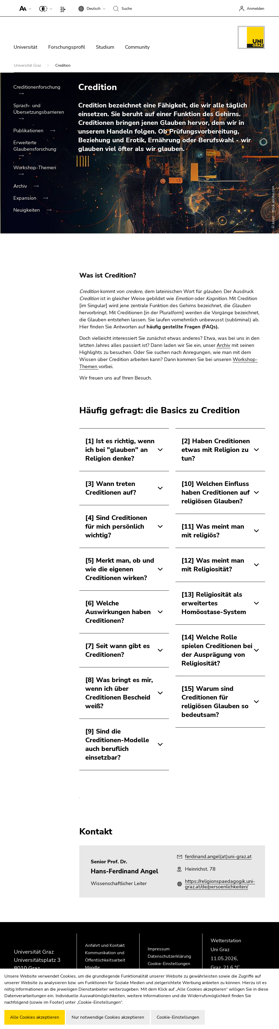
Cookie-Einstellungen (169, 964)
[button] (24, 8)
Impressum (159, 949)
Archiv (20, 186)
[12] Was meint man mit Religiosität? (212, 565)
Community (137, 47)
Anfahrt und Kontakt (105, 945)
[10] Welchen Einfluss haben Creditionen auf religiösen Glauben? (215, 492)
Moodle (92, 968)
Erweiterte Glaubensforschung (34, 145)
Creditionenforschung (36, 87)
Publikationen (29, 130)
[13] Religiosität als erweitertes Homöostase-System (213, 603)
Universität (25, 47)
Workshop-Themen (34, 167)
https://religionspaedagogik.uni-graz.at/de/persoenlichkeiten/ (220, 884)
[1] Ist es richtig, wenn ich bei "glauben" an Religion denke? (119, 450)
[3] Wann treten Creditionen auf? (110, 488)
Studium (105, 47)
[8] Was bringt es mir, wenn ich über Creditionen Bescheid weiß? (119, 693)
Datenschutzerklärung (169, 956)
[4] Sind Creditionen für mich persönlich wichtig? (116, 526)
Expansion (25, 198)
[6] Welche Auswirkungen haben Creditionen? (118, 612)
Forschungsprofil (66, 47)
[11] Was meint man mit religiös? (212, 531)
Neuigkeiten (27, 210)
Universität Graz (28, 65)
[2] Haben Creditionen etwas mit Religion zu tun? (215, 450)
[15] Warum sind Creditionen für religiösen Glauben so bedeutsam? (214, 701)
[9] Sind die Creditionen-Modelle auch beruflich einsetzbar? (117, 744)
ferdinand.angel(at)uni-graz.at (218, 856)
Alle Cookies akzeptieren (34, 1017)
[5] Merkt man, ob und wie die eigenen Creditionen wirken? (119, 569)
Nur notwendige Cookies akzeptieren (108, 1017)
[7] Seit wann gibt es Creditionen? (117, 650)
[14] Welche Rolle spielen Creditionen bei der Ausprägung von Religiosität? (216, 650)
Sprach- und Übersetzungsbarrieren (38, 108)
